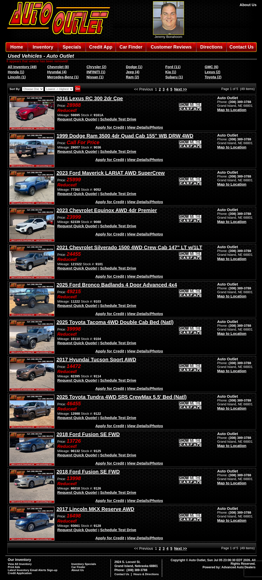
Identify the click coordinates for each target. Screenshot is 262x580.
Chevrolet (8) (58, 67)
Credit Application (20, 573)
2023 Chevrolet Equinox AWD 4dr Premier (107, 210)
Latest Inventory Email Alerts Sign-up (32, 570)
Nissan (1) (95, 77)
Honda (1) (16, 72)
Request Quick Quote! (77, 119)
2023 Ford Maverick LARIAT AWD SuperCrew (111, 173)
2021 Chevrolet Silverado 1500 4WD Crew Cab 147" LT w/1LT (129, 247)
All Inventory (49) (22, 67)
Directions (211, 47)
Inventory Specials (83, 564)
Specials (72, 47)
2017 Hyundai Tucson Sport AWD (96, 359)
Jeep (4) (133, 72)
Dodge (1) (134, 67)
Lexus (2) (212, 72)
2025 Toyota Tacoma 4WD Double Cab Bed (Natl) (115, 322)
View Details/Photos (145, 127)
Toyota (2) (213, 77)
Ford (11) (173, 67)
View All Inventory (20, 564)
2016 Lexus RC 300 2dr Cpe (90, 98)
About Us (248, 5)
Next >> (180, 89)
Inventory (43, 47)
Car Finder (130, 47)
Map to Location (231, 110)
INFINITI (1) (96, 72)
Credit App (100, 47)
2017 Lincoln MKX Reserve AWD (95, 509)
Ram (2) (132, 77)
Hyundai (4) (57, 72)
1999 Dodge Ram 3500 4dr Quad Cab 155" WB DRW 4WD (125, 136)
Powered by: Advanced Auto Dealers (229, 567)
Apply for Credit (109, 127)
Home (16, 47)
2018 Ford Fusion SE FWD (88, 434)
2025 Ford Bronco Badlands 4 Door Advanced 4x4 (117, 285)
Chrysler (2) (96, 67)
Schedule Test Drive (118, 119)
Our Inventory (19, 560)
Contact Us (241, 47)
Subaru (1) (174, 77)
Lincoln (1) (17, 77)
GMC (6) (212, 67)
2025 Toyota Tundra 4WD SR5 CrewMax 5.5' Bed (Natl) (122, 397)
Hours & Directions (146, 574)
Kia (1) (170, 72)
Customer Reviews (171, 47)
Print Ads (14, 567)
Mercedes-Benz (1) (63, 77)
